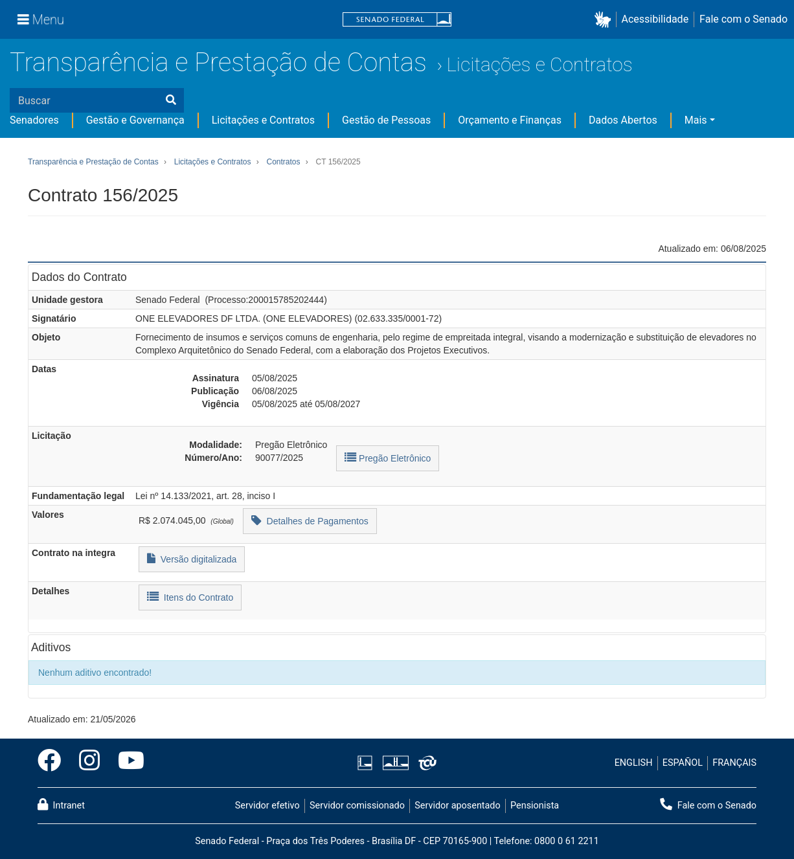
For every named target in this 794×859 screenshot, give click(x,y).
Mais (696, 120)
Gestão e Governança (135, 120)
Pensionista (534, 805)
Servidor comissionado (357, 805)
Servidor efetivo (267, 805)
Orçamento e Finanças (509, 120)
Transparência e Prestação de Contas (218, 62)
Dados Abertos (623, 120)
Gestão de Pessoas (386, 120)
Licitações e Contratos (539, 64)
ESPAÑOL (683, 762)
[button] (605, 19)
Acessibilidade (655, 19)
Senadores (34, 120)
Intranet (61, 804)
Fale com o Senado (743, 19)
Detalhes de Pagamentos (310, 520)
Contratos (283, 161)
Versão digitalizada (191, 558)
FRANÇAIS (734, 762)
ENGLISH (634, 762)
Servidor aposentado (457, 805)
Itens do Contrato (190, 596)
